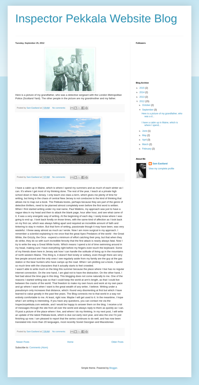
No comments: (59, 108)
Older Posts (117, 342)
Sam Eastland (160, 163)
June (145, 131)
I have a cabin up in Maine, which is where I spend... (160, 124)
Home (70, 342)
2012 (142, 101)
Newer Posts (22, 342)
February (147, 148)
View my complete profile (161, 168)
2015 (142, 88)
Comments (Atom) (38, 347)
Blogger (113, 368)
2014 (142, 92)
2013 (142, 97)
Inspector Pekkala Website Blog (96, 18)
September (148, 109)
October (146, 105)
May (144, 135)
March (145, 144)
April (144, 139)
